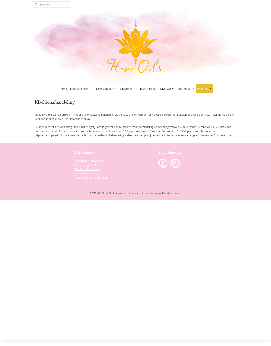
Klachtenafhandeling (87, 169)
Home (63, 88)
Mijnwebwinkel (174, 193)
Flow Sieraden (106, 88)
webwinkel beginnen (141, 193)
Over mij (204, 88)
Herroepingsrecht (85, 165)
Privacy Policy (83, 173)
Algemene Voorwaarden (89, 160)
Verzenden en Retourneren (91, 177)
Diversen (167, 88)
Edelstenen (128, 88)
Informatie (186, 88)
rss (126, 193)
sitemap (119, 193)
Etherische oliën (81, 88)
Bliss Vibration (148, 88)
